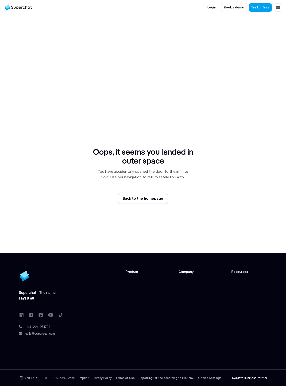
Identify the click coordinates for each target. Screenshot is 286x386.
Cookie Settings (209, 378)
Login (211, 7)
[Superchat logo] (18, 7)
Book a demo (234, 7)
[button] (278, 7)
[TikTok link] (60, 315)
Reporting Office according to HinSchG (166, 378)
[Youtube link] (50, 315)
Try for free (260, 7)
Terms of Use (125, 378)
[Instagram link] (31, 315)
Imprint (84, 378)
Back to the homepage (143, 198)
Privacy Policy (102, 378)
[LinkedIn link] (21, 315)
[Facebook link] (41, 315)
